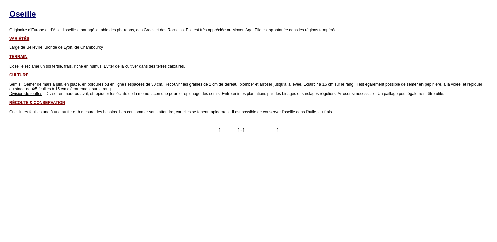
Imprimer (229, 130)
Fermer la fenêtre (260, 130)
